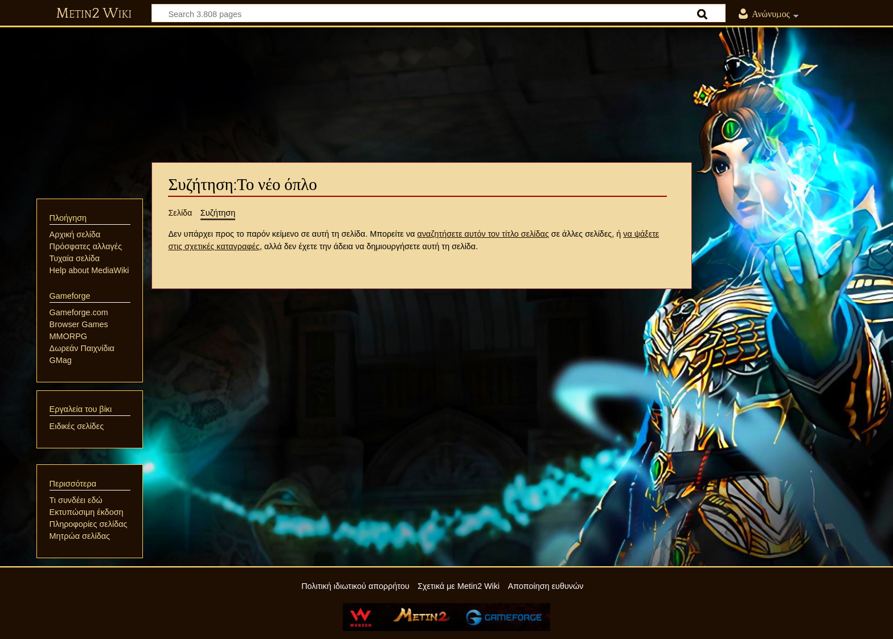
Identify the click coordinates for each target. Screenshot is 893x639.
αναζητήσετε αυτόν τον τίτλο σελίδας (483, 233)
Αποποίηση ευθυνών (546, 586)
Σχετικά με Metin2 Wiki (458, 586)
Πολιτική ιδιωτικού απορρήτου (355, 586)
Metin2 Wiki (94, 14)
